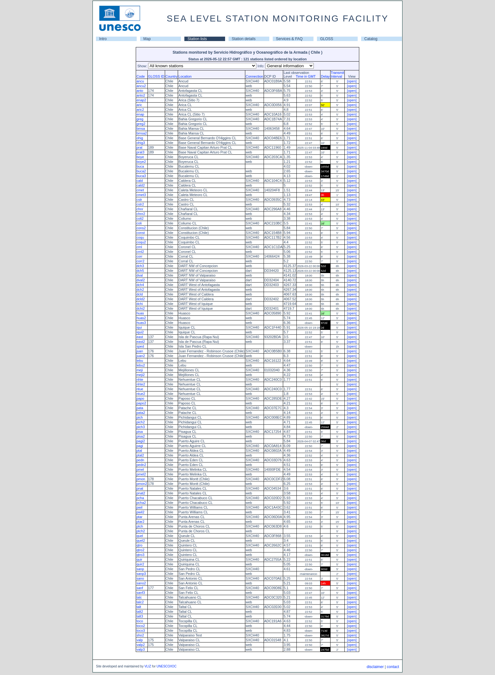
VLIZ (147, 666)
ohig (139, 138)
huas (140, 313)
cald (139, 180)
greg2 (140, 124)
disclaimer (375, 667)
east (139, 337)
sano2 (141, 583)
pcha (140, 498)
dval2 (140, 280)
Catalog (370, 39)
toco (139, 621)
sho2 (140, 635)
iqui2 (140, 332)
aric (139, 105)
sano (140, 578)
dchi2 (140, 308)
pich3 (140, 427)
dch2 (140, 289)
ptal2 (140, 455)
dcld (139, 294)
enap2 (141, 100)
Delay (325, 76)
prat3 (140, 152)
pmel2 (141, 474)
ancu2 (141, 86)
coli (139, 223)
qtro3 (140, 555)
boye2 (141, 162)
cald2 (140, 185)
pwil (139, 507)
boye (140, 157)
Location (185, 76)
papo (140, 398)
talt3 (139, 616)
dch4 (140, 285)
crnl (139, 247)
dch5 (140, 270)
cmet (140, 190)
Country (171, 76)
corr (139, 256)
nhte (139, 379)
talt (138, 607)
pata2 (140, 413)
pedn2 (141, 465)
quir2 (140, 564)
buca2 (141, 171)
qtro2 (140, 550)
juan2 (140, 356)
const (140, 233)
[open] (352, 81)
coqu (140, 237)
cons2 (141, 228)
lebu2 (140, 365)
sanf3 (140, 592)
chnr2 (140, 214)
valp (139, 640)
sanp (140, 569)
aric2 (140, 109)
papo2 (141, 403)
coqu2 (141, 242)
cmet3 (141, 195)
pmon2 (141, 484)
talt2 (139, 611)
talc (139, 597)
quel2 (140, 540)
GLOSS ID (156, 76)
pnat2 (140, 493)
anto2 (140, 95)
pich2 (140, 422)
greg (139, 119)
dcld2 (140, 299)
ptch (139, 526)
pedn (140, 460)
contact (393, 667)
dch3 (140, 266)
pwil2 (140, 512)
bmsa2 (141, 133)
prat (139, 147)
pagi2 (140, 441)
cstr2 (140, 204)
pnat (139, 488)
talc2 (140, 602)
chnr (139, 209)
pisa (139, 431)
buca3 (141, 176)
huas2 (141, 318)
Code (140, 76)
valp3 (140, 649)
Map (147, 39)
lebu (139, 360)
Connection (254, 76)
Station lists (197, 39)
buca (140, 166)
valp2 (140, 645)
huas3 (141, 323)
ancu (140, 81)
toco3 (140, 630)
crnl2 (140, 252)
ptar (139, 517)
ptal (139, 450)
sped (140, 346)
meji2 (140, 375)
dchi (139, 304)
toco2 (140, 626)
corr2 (140, 261)
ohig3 (140, 143)
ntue (139, 389)
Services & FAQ (289, 39)
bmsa (140, 128)
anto (139, 91)
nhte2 (140, 384)
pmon (140, 479)
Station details (243, 39)
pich (139, 417)
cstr (139, 199)
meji (139, 370)
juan (139, 351)
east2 (140, 341)
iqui (139, 327)
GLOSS (326, 39)
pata (139, 408)
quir (139, 559)
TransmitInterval (337, 74)
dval (139, 275)
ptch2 (140, 531)
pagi (139, 446)
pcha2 (141, 503)
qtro (139, 545)
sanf (139, 588)
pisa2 (140, 436)
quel (139, 536)
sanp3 (141, 574)
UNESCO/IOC (166, 666)
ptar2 (140, 521)
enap (140, 114)
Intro (103, 39)
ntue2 (140, 394)
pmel (140, 469)
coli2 (140, 218)
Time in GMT (304, 76)
